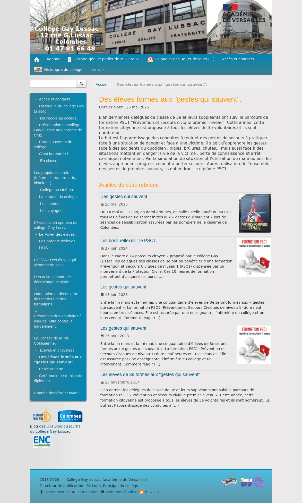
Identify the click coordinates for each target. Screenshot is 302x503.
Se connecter (54, 492)
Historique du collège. (59, 69)
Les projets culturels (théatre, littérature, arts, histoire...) (55, 177)
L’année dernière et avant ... (58, 393)
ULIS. (44, 247)
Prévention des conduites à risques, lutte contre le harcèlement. (58, 321)
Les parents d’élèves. (57, 241)
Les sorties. (50, 203)
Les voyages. (52, 210)
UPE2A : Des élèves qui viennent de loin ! (55, 262)
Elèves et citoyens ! (57, 350)
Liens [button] (98, 69)
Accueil (102, 84)
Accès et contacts (238, 59)
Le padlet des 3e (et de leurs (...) (181, 59)
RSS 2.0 (149, 492)
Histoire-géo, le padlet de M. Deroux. (104, 59)
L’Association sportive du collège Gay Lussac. (55, 225)
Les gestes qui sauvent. (124, 286)
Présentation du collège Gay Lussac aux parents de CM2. (58, 130)
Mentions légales (118, 492)
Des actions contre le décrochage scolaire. (52, 279)
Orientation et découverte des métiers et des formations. (56, 299)
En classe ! (49, 160)
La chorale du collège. (58, 196)
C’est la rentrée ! (53, 153)
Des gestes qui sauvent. (124, 196)
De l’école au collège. (59, 118)
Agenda (54, 59)
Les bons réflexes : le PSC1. (128, 240)
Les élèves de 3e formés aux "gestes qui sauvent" (150, 374)
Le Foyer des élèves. (57, 234)
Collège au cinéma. (57, 189)
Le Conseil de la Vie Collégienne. (51, 340)
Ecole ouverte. (51, 369)
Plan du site (84, 492)
